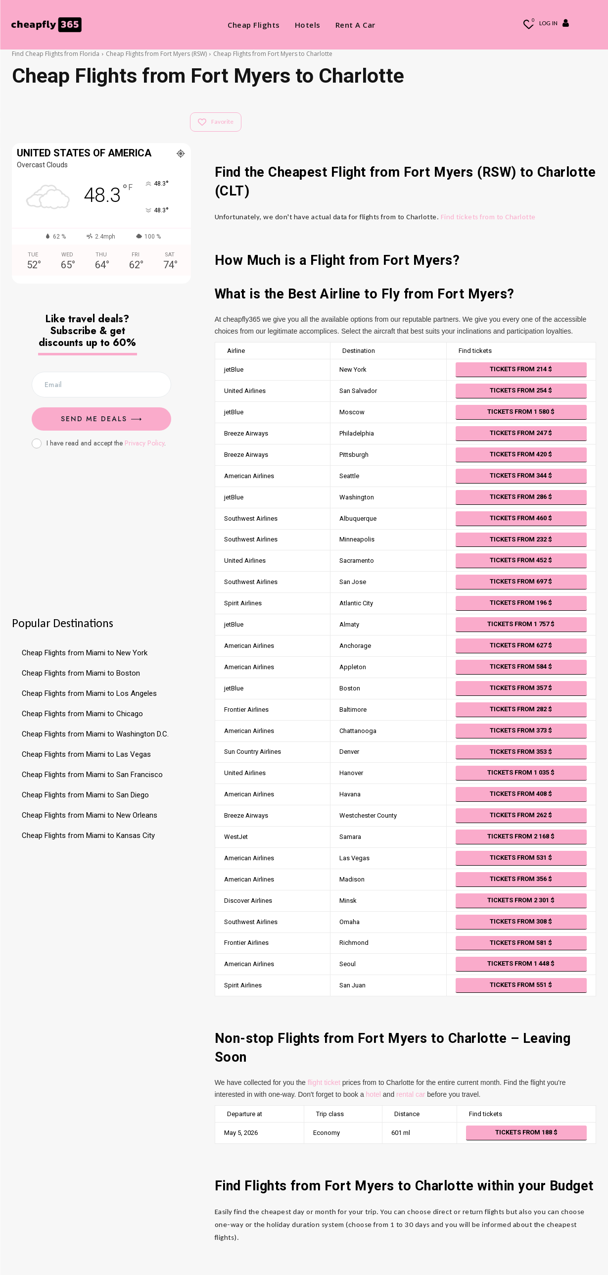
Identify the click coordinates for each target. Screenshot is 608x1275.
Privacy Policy (144, 443)
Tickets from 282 (521, 709)
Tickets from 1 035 (521, 772)
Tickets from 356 (521, 879)
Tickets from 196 (521, 602)
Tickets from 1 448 (521, 963)
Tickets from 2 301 (521, 900)
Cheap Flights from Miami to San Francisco (92, 774)
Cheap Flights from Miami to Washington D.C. (95, 734)
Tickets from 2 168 (521, 836)
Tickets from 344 (521, 475)
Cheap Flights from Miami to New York (84, 652)
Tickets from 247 (521, 433)
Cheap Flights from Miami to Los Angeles (89, 693)
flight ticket (324, 1082)
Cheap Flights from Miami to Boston (81, 673)
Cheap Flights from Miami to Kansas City (88, 835)
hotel (373, 1094)
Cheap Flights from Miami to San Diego (85, 794)
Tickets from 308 (521, 921)
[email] (101, 384)
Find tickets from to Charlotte (488, 216)
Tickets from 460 (521, 518)
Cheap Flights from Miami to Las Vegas (86, 754)
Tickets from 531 (521, 857)
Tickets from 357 (521, 687)
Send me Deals (101, 419)
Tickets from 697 (521, 581)
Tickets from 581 (521, 942)
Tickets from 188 (526, 1132)
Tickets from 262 (521, 815)
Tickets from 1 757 (521, 624)
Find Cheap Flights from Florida (55, 53)
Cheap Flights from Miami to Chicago (82, 713)
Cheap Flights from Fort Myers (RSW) (156, 53)
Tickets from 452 (521, 560)
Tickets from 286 (521, 496)
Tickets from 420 (521, 454)
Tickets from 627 (521, 645)
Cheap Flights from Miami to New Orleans (89, 815)
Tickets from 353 (521, 751)
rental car (410, 1094)
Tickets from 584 (521, 666)
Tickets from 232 (521, 539)
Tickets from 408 (521, 793)
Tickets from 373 (521, 730)
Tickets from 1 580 (521, 411)
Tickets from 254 (521, 390)
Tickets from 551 (521, 984)
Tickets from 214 (521, 369)
